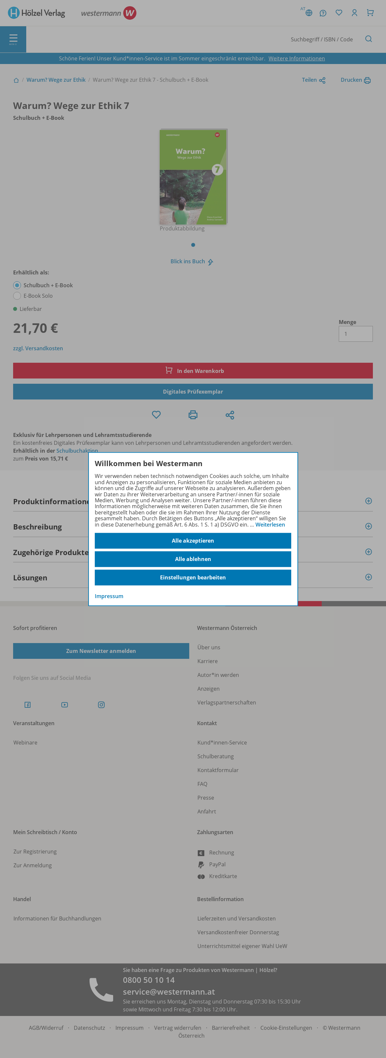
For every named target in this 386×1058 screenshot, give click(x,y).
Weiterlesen (270, 524)
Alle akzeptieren (193, 540)
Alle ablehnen (193, 559)
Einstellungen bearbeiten (193, 577)
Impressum (109, 596)
